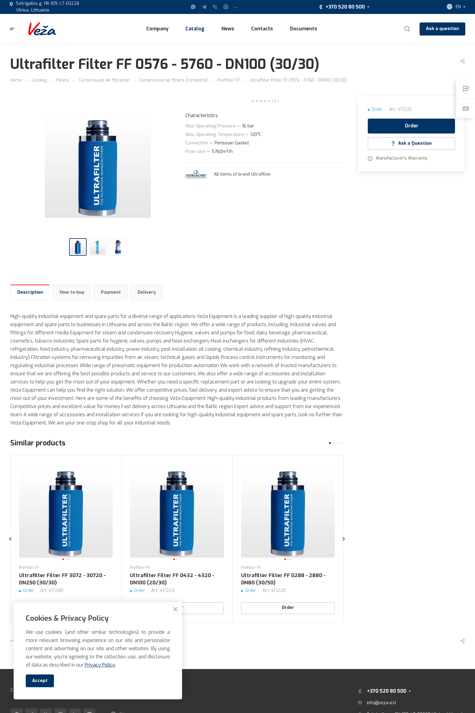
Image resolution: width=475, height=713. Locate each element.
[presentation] (10, 545)
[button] (330, 443)
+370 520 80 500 (345, 7)
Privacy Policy (100, 665)
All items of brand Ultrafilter (242, 174)
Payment (111, 292)
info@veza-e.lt (381, 703)
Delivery (147, 292)
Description (30, 292)
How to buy (72, 292)
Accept (40, 681)
